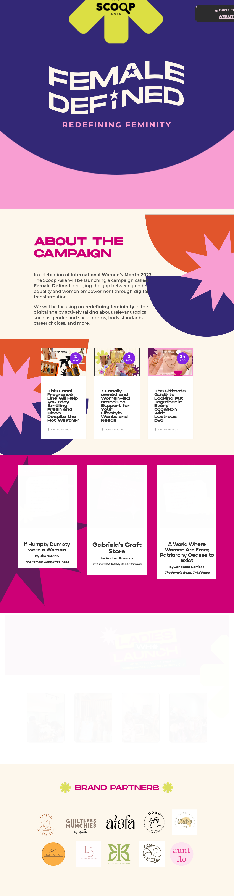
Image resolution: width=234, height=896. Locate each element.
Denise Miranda (61, 429)
